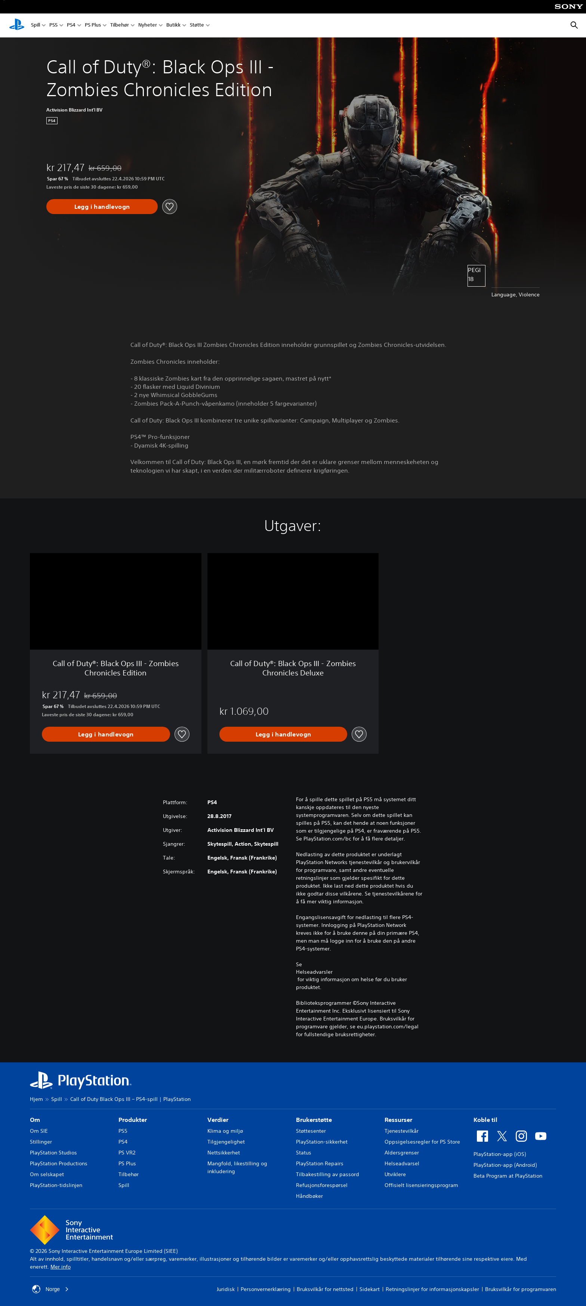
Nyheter (147, 25)
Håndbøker (309, 1196)
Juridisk (226, 1289)
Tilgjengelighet (226, 1141)
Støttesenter (311, 1131)
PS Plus (93, 25)
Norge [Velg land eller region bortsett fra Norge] (50, 1289)
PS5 (53, 25)
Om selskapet (47, 1174)
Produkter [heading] (132, 1119)
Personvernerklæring (266, 1289)
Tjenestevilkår (402, 1131)
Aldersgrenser (402, 1152)
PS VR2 (126, 1152)
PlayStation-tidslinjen (56, 1185)
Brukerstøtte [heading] (314, 1119)
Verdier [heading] (217, 1119)
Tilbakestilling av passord (327, 1174)
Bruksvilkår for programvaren (520, 1289)
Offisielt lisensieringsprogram (421, 1185)
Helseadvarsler (314, 971)
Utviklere (395, 1174)
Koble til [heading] (485, 1119)
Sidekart (370, 1289)
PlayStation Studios (53, 1152)
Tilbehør (119, 25)
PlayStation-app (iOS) (500, 1154)
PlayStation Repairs (319, 1163)
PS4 (71, 25)
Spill (35, 25)
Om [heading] (35, 1119)
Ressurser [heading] (398, 1119)
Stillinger (41, 1141)
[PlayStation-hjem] (16, 25)
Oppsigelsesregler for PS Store (422, 1141)
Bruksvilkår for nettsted (325, 1289)
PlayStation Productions (58, 1163)
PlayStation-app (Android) (505, 1165)
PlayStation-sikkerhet (322, 1141)
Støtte (197, 25)
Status (303, 1152)
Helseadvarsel (402, 1163)
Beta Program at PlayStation (508, 1175)
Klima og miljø (225, 1131)
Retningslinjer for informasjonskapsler (432, 1289)
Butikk (173, 25)
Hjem (36, 1099)
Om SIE (39, 1131)
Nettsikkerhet (223, 1152)
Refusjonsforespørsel (322, 1185)
